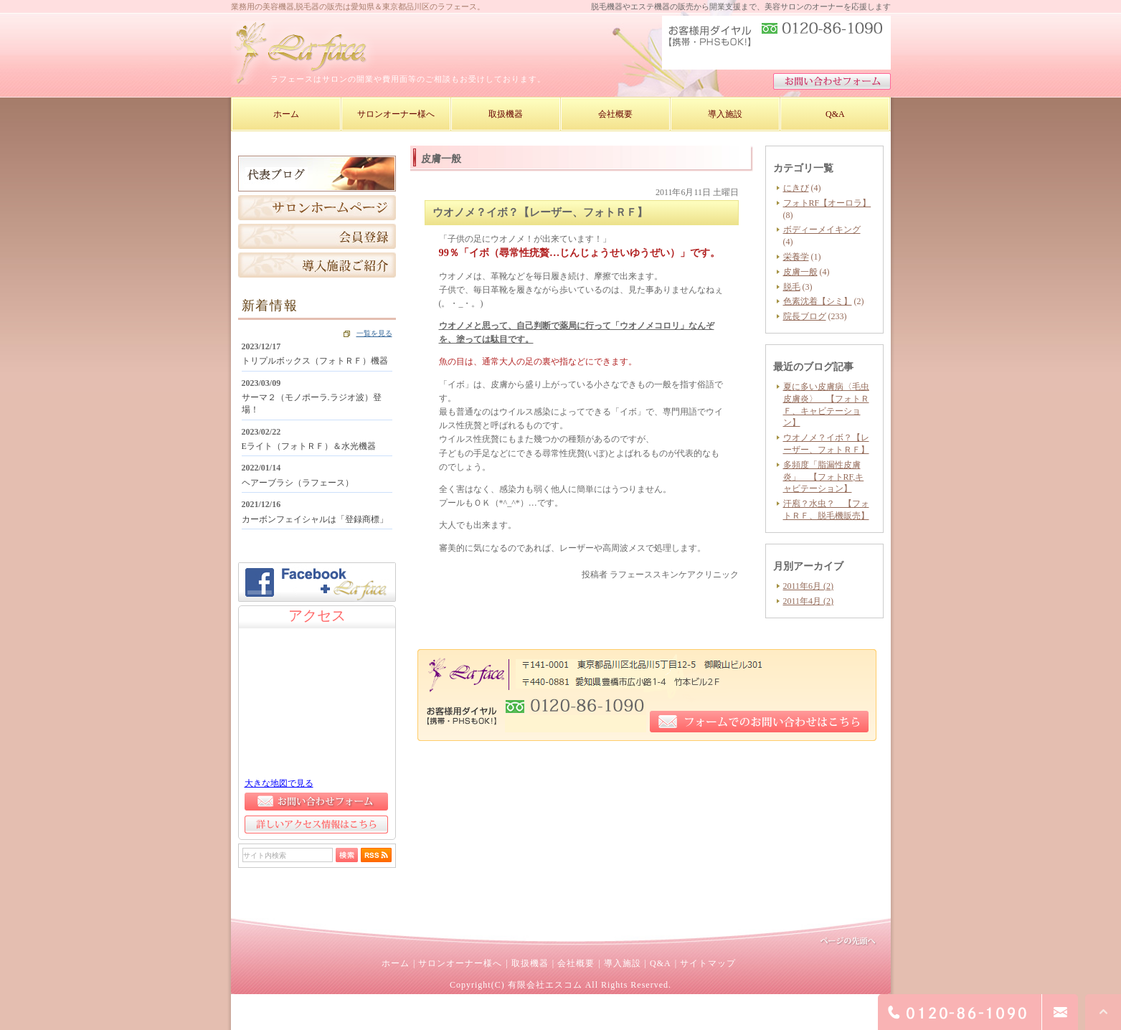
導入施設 (622, 963)
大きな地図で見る (279, 783)
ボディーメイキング (822, 230)
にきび (796, 188)
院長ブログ (804, 316)
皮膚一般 (800, 272)
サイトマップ (708, 963)
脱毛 (791, 287)
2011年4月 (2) (808, 601)
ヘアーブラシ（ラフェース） (298, 483)
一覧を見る (374, 333)
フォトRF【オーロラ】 (827, 203)
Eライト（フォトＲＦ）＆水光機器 (309, 446)
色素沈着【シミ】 (817, 301)
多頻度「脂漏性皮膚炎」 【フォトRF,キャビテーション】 (823, 477)
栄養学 (796, 257)
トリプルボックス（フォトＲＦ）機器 (315, 361)
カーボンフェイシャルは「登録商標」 (315, 519)
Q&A (660, 963)
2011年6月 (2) (808, 586)
